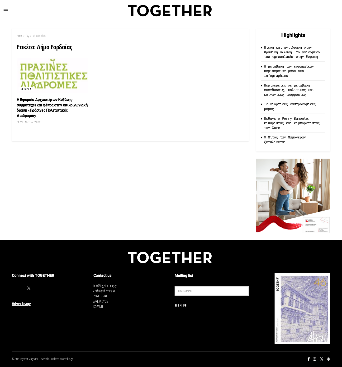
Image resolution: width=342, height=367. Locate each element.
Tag (27, 36)
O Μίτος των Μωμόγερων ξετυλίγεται (285, 139)
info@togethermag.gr (105, 285)
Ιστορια (25, 89)
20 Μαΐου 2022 (29, 122)
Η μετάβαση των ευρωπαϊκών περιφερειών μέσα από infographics (289, 71)
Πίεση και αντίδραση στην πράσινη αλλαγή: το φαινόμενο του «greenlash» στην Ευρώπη (292, 52)
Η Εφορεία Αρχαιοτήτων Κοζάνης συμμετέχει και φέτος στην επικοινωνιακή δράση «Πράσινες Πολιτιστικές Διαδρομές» (52, 107)
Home (19, 36)
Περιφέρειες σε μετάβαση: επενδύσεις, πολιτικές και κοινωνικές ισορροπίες (289, 90)
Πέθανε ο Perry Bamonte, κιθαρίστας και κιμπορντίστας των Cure (292, 123)
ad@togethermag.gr (104, 291)
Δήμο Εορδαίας (39, 36)
